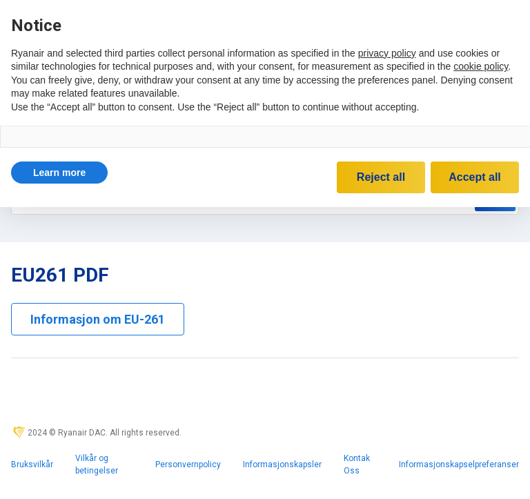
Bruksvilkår (32, 464)
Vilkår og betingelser (96, 464)
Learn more (59, 172)
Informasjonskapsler (282, 464)
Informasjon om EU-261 (97, 319)
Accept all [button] (475, 177)
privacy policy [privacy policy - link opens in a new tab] (387, 53)
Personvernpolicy (188, 464)
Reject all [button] (381, 177)
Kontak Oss (357, 464)
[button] (59, 173)
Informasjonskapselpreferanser (459, 464)
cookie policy (480, 66)
